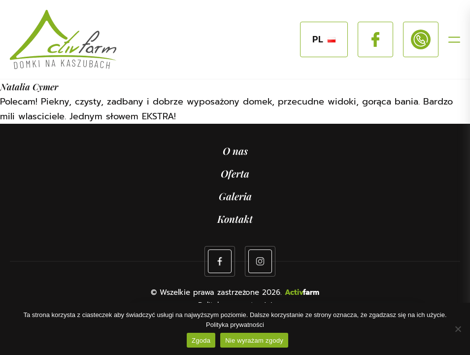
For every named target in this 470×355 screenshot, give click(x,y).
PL (324, 39)
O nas (235, 150)
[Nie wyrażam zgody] (458, 329)
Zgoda (201, 340)
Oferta (235, 173)
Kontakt (235, 218)
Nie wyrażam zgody (254, 340)
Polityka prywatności (235, 324)
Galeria (235, 196)
